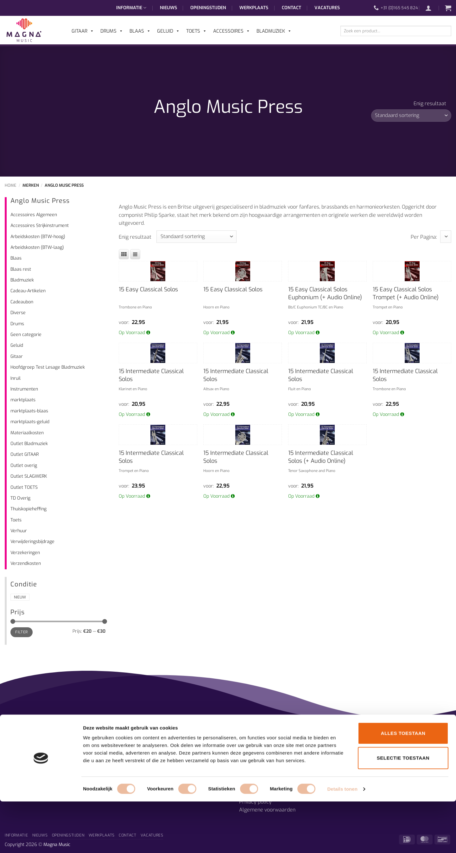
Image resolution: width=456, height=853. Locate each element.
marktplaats (22, 400)
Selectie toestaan (403, 809)
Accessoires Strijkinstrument (39, 226)
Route (246, 761)
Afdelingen (137, 744)
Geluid (16, 345)
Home (10, 185)
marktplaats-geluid (29, 422)
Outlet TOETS (24, 487)
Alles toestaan (403, 784)
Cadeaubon (21, 302)
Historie (134, 761)
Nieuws (168, 8)
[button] (431, 8)
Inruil (15, 378)
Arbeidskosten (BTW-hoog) (37, 237)
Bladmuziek (22, 280)
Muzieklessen (140, 753)
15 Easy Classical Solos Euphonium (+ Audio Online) (325, 293)
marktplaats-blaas (29, 411)
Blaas (16, 258)
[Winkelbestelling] (411, 115)
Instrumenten (24, 389)
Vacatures (327, 8)
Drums (17, 324)
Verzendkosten (25, 563)
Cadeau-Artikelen (28, 291)
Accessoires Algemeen (33, 215)
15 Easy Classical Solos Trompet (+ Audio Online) (406, 293)
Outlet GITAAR (24, 454)
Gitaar (16, 356)
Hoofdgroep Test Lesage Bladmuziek (47, 367)
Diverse (18, 313)
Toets (16, 520)
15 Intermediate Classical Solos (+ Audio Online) (320, 457)
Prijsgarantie (254, 744)
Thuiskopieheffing (28, 509)
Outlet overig (23, 465)
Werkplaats (253, 8)
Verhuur (18, 531)
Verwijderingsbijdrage (32, 542)
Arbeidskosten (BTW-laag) (37, 247)
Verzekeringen (25, 553)
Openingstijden (208, 8)
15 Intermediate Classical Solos (151, 375)
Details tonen (342, 840)
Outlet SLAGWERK (28, 476)
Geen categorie (25, 335)
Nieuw (20, 597)
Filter (21, 632)
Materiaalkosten (27, 433)
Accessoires (231, 31)
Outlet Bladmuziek (29, 444)
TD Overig (20, 498)
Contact (291, 8)
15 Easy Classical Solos (148, 289)
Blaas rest (20, 269)
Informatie (131, 8)
